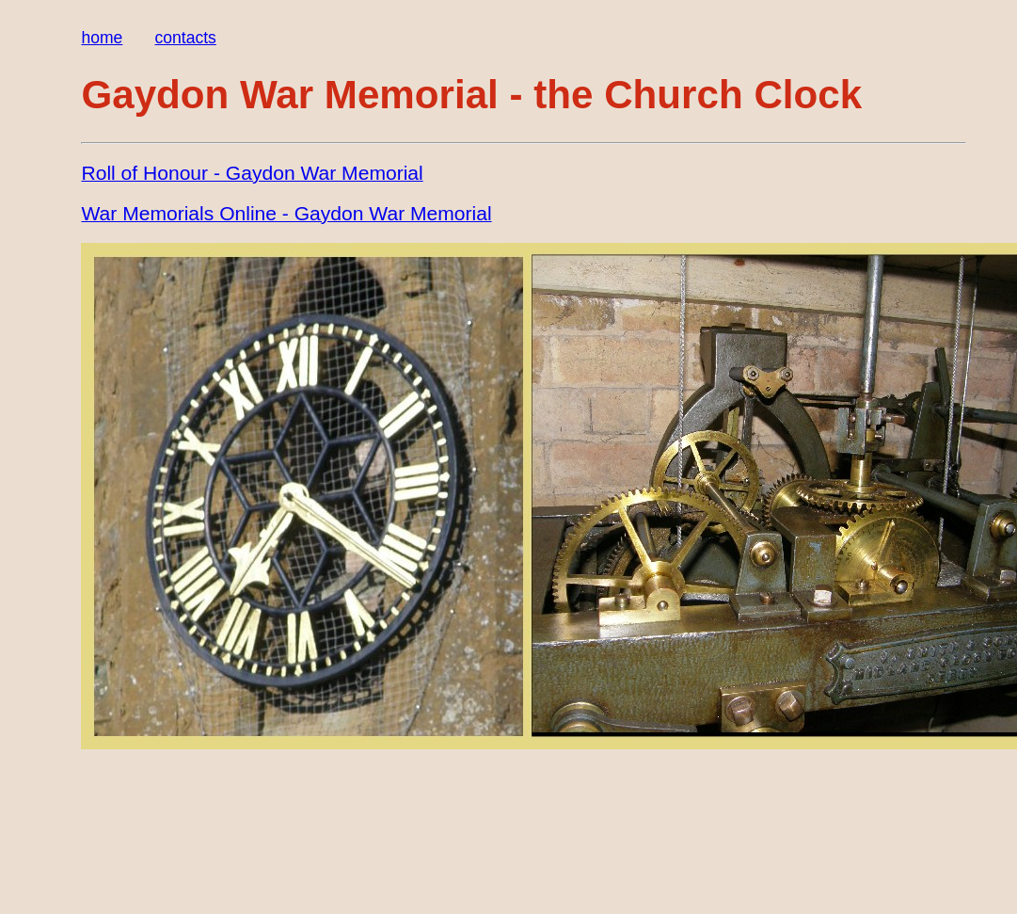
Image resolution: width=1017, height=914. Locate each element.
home (101, 37)
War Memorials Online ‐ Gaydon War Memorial (286, 213)
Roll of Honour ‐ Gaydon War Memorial (251, 173)
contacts (185, 37)
